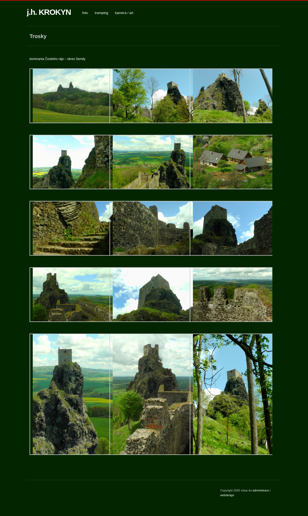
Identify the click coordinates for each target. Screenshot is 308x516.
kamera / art (124, 13)
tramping (101, 13)
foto (85, 13)
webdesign (227, 495)
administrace (261, 490)
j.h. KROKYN (49, 12)
